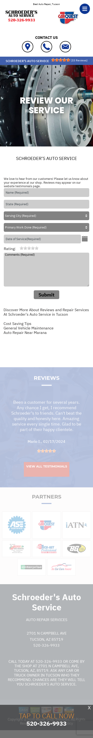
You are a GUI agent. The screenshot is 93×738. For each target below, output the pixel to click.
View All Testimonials (46, 472)
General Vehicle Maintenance (29, 328)
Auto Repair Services (46, 625)
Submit (46, 295)
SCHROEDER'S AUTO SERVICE (46, 158)
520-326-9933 (46, 650)
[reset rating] (18, 248)
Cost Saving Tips (17, 323)
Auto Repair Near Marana (25, 332)
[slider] (60, 60)
